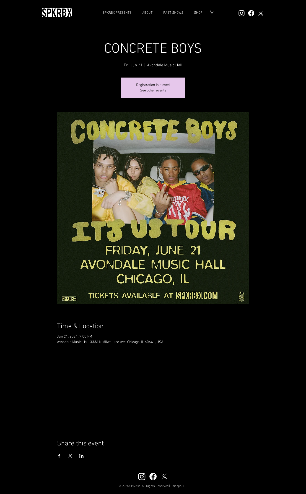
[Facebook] (251, 13)
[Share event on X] (70, 456)
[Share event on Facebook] (59, 456)
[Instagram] (242, 13)
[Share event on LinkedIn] (81, 456)
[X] (261, 13)
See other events (153, 90)
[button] (173, 12)
